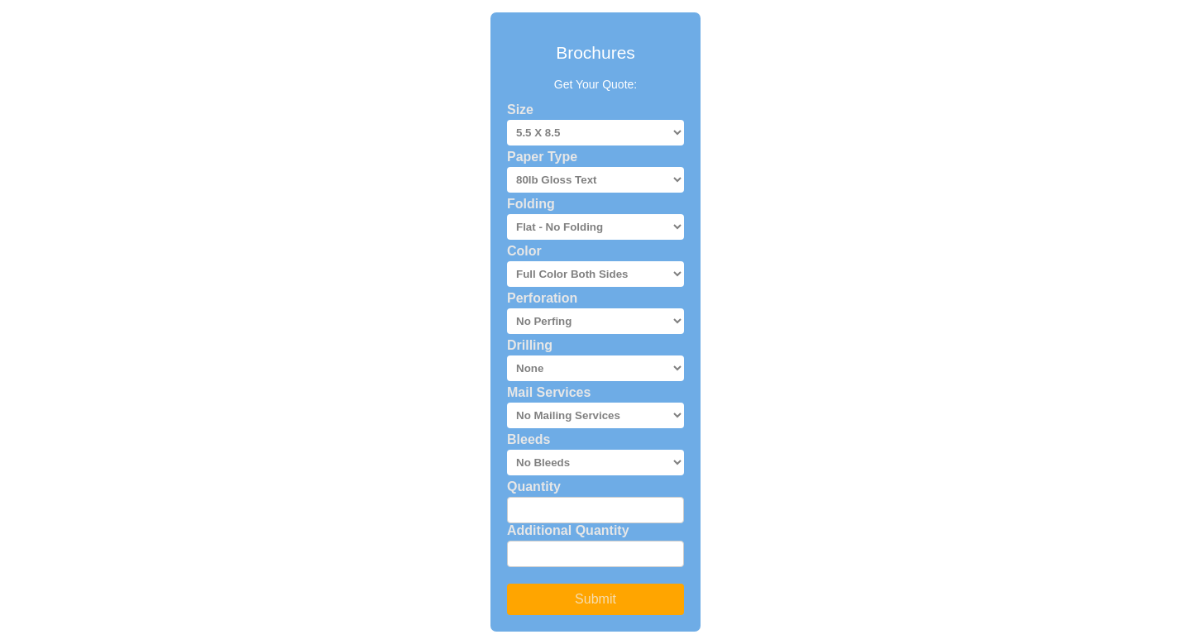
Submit (595, 599)
